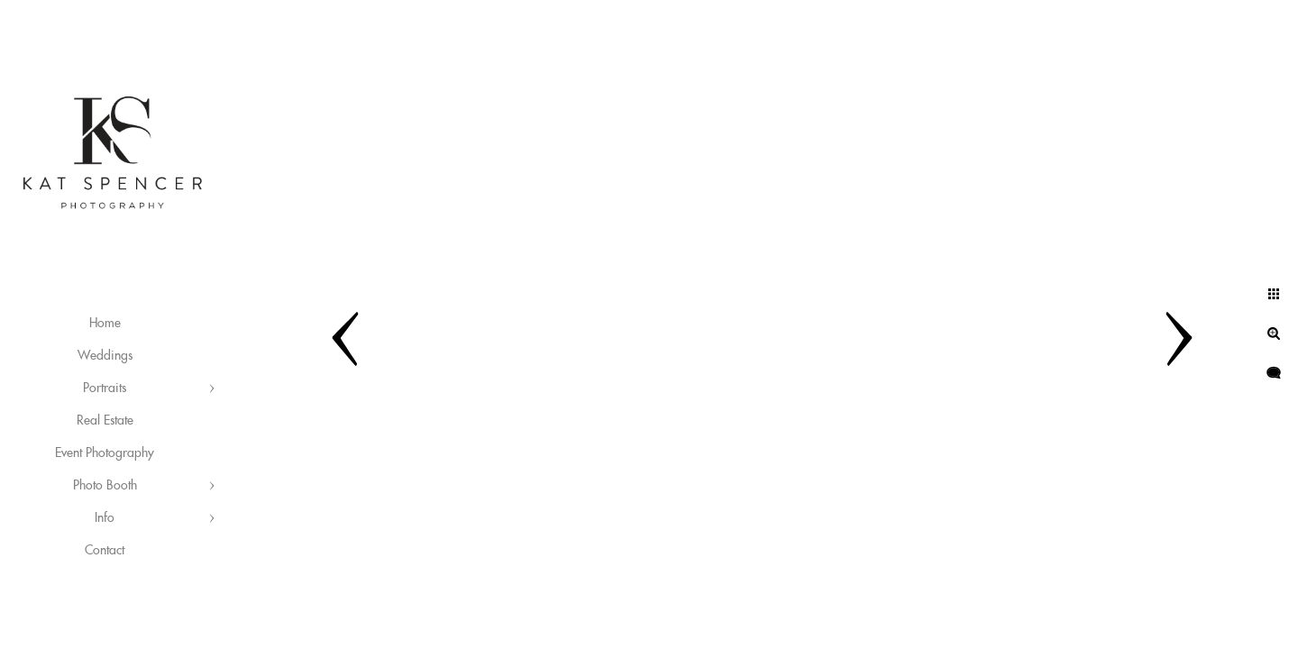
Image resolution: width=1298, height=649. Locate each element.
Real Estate (105, 421)
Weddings (105, 356)
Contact (104, 551)
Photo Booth (105, 486)
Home (105, 323)
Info (104, 518)
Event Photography (104, 453)
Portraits (104, 388)
